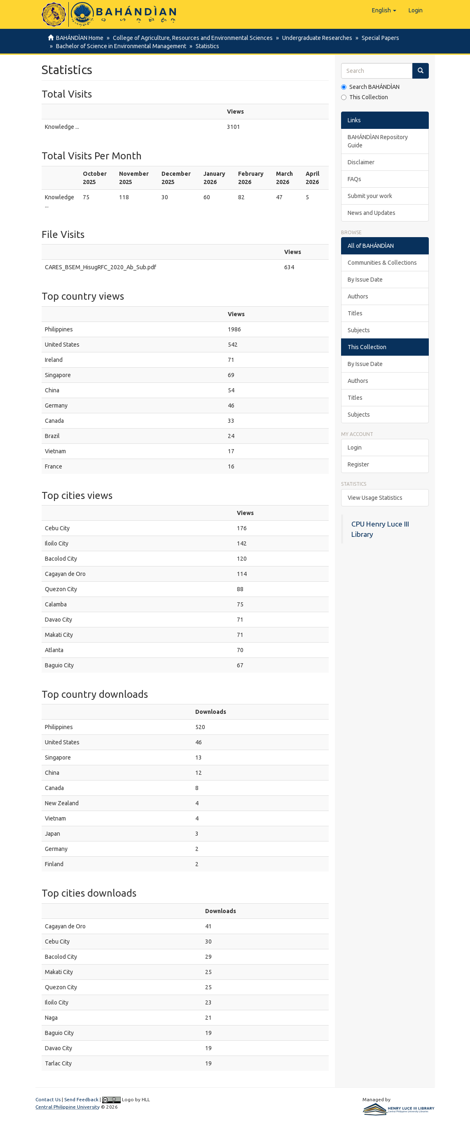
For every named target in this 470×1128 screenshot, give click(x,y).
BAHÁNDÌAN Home (79, 38)
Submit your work (370, 196)
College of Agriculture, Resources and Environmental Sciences (191, 38)
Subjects (359, 330)
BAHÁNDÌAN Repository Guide (378, 141)
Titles (355, 313)
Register (358, 464)
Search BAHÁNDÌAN (370, 87)
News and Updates (371, 213)
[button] (384, 10)
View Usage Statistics (375, 497)
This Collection (364, 97)
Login (355, 447)
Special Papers (376, 38)
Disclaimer (361, 162)
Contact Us (48, 1099)
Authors (358, 296)
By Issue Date (365, 279)
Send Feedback (81, 1099)
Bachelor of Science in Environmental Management (120, 46)
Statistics (205, 46)
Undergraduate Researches (315, 38)
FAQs (354, 179)
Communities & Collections (382, 262)
